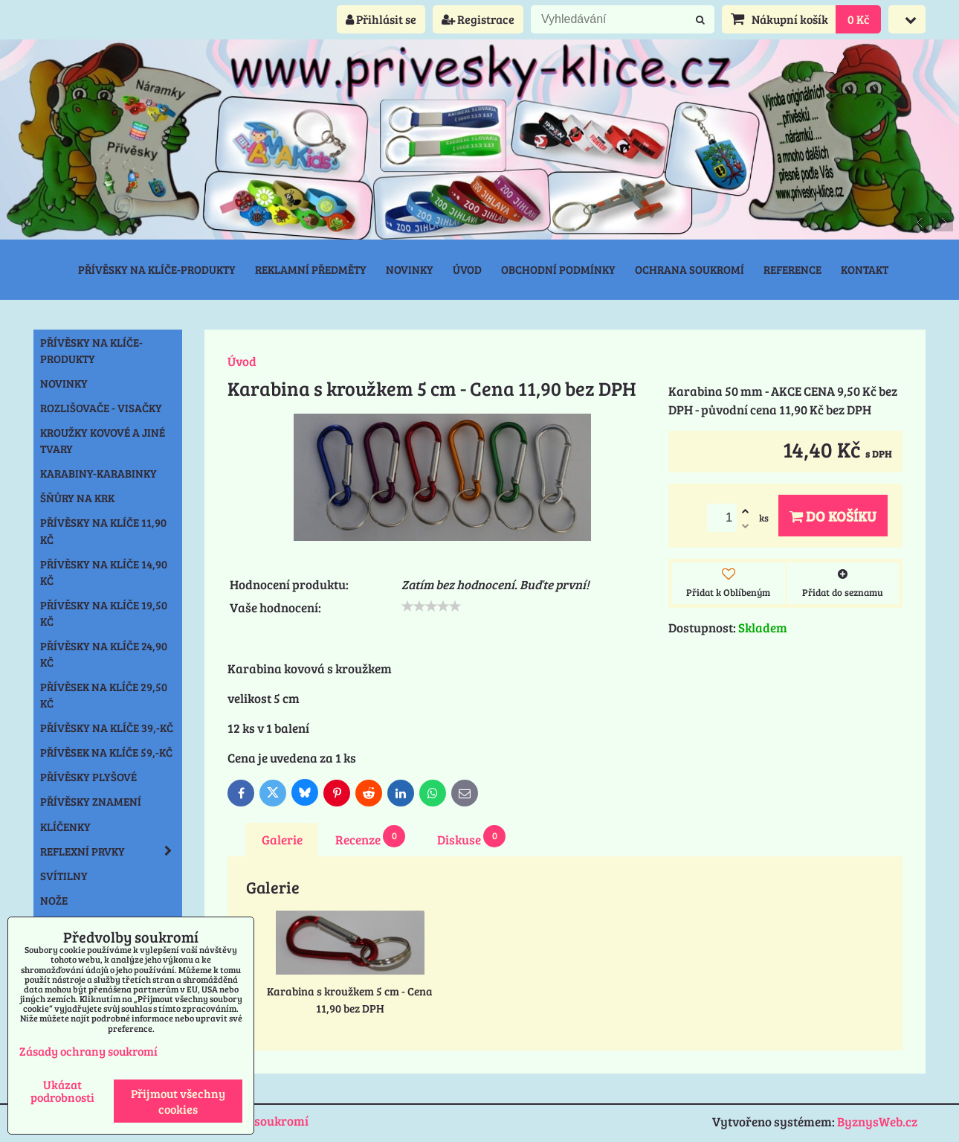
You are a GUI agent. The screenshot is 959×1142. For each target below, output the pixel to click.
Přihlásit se (381, 19)
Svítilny (64, 875)
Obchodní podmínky (558, 269)
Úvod (467, 269)
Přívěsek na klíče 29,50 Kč (103, 694)
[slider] (431, 606)
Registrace (478, 19)
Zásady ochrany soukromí (88, 1051)
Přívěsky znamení (90, 801)
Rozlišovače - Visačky (101, 407)
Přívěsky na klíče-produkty (157, 269)
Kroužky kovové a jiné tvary (102, 440)
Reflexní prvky (110, 851)
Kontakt (864, 269)
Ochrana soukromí (689, 269)
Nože (54, 900)
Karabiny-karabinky (98, 473)
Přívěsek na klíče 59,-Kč (106, 752)
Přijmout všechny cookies (178, 1101)
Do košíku (833, 515)
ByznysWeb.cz (877, 1121)
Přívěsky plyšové (88, 776)
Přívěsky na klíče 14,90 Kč (103, 572)
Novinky (409, 269)
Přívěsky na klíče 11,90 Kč (103, 530)
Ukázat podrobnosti (62, 1090)
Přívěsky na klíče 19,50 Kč (103, 613)
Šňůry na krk (77, 497)
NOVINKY (64, 383)
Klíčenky (65, 826)
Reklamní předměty (311, 269)
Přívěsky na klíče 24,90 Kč (103, 654)
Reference (792, 269)
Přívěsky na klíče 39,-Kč (106, 727)
